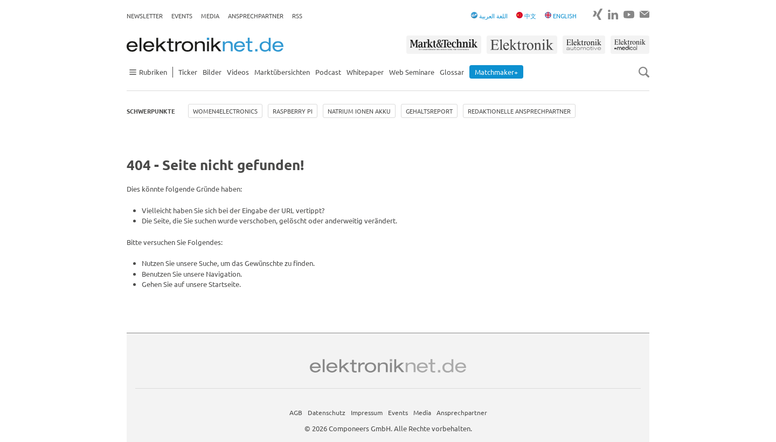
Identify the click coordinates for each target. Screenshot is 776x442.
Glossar (452, 71)
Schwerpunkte (151, 111)
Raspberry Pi (293, 111)
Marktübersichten (282, 71)
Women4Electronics (225, 111)
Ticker (187, 71)
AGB (295, 412)
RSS (297, 15)
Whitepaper (365, 71)
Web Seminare (411, 71)
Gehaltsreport (429, 111)
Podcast (328, 71)
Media (210, 15)
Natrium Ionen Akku (359, 111)
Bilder (212, 71)
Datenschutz (326, 412)
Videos (238, 71)
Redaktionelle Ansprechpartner (519, 111)
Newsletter (145, 15)
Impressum (367, 412)
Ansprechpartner (255, 15)
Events (181, 15)
